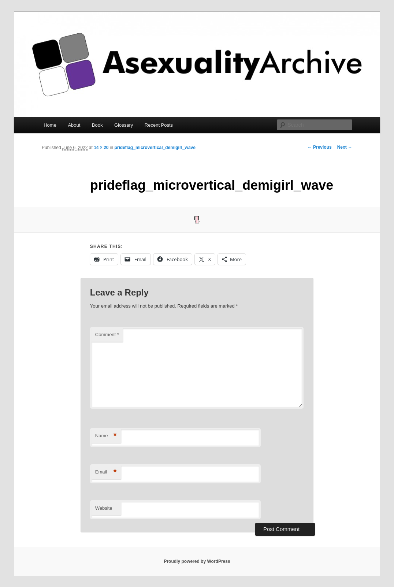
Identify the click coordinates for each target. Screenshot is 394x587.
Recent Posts (159, 125)
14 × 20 (101, 147)
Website (103, 508)
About (74, 125)
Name (106, 436)
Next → (344, 147)
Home (50, 125)
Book (97, 125)
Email (106, 472)
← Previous (320, 147)
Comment (107, 334)
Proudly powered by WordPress (197, 561)
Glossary (123, 125)
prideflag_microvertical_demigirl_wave (155, 147)
